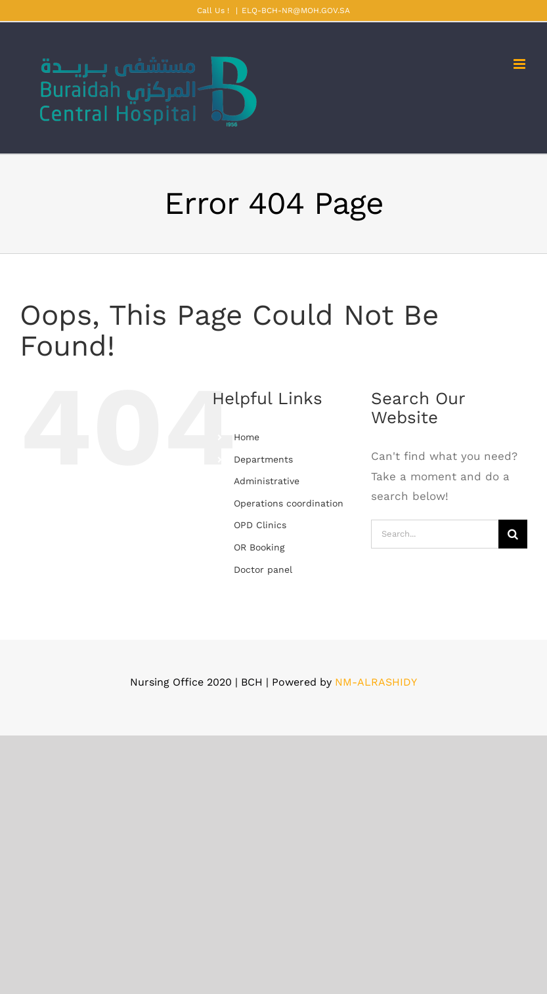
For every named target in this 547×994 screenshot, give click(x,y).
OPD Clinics (260, 525)
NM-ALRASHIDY (376, 682)
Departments (263, 459)
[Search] (512, 534)
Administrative (266, 481)
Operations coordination (288, 503)
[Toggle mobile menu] (520, 64)
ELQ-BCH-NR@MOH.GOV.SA (296, 10)
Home (246, 437)
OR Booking (259, 547)
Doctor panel (263, 569)
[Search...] (434, 534)
